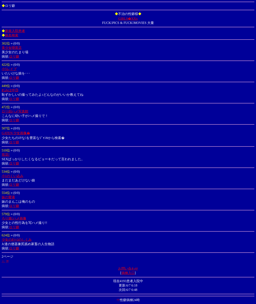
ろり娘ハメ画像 (14, 218)
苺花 (6, 154)
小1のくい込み (12, 176)
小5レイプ (9, 69)
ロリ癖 (14, 56)
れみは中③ (10, 90)
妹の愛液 (8, 197)
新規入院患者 (15, 31)
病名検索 (11, 35)
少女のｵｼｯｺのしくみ (17, 239)
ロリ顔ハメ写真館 (15, 111)
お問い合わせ (128, 268)
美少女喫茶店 (12, 48)
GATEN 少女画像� (16, 133)
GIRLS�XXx (128, 18)
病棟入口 (128, 273)
